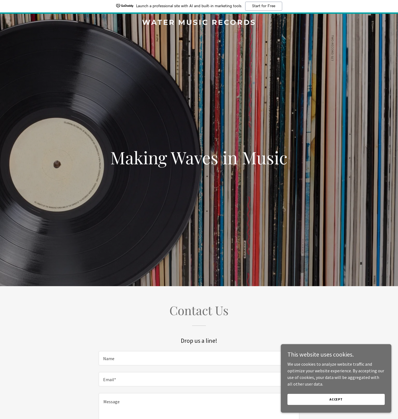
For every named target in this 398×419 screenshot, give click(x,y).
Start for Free (263, 6)
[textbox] (199, 358)
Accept (336, 399)
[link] (199, 23)
